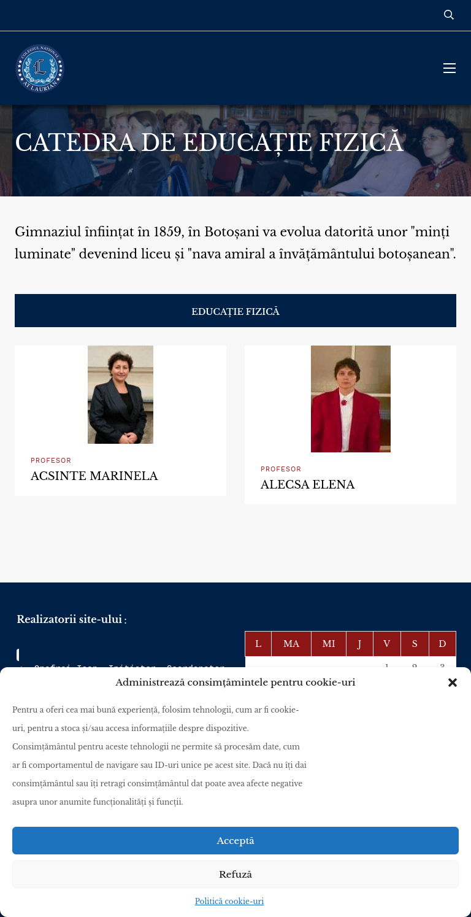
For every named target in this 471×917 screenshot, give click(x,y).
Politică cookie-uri (229, 901)
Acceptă (235, 840)
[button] (452, 682)
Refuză (235, 874)
